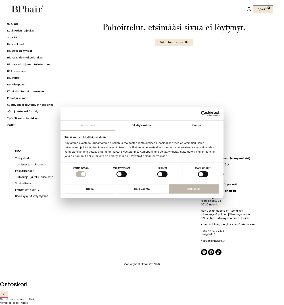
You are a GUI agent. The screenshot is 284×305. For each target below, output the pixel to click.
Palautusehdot (24, 171)
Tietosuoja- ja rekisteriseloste (34, 177)
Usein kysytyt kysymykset (31, 196)
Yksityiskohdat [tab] (142, 125)
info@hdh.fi (208, 234)
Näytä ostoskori (10, 303)
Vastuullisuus (23, 183)
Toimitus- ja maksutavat (30, 164)
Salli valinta (142, 189)
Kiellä (90, 189)
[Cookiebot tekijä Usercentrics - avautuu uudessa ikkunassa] (204, 113)
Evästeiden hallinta (27, 190)
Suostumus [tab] (87, 125)
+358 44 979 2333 (212, 231)
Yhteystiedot (23, 158)
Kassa (24, 303)
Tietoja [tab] (196, 125)
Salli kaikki (194, 189)
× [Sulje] (4, 294)
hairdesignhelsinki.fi (213, 241)
